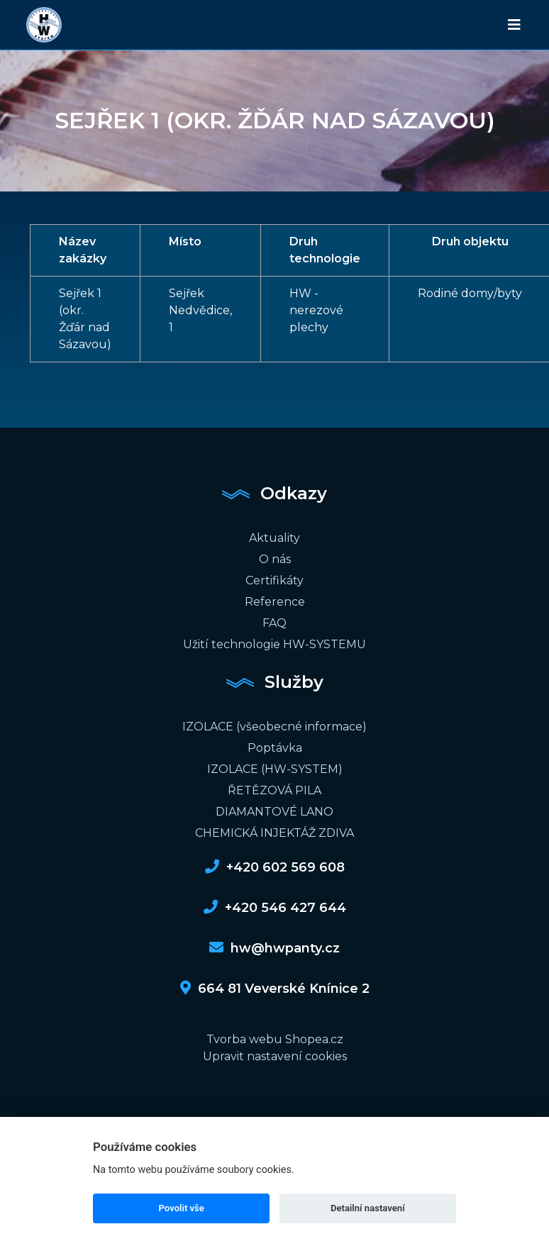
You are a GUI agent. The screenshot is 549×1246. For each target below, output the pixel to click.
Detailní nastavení (368, 1208)
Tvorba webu (244, 1039)
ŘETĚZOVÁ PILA (274, 790)
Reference (275, 601)
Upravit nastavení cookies (275, 1056)
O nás (275, 559)
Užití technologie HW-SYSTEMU (274, 644)
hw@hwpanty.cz (274, 948)
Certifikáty (274, 580)
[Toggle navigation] (514, 24)
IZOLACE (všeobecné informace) (274, 726)
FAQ (274, 623)
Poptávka (275, 748)
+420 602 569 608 (275, 867)
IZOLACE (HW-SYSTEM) (275, 769)
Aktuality (274, 538)
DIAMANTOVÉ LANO (274, 811)
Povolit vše (181, 1208)
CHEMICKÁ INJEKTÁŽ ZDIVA (274, 833)
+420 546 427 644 (275, 908)
